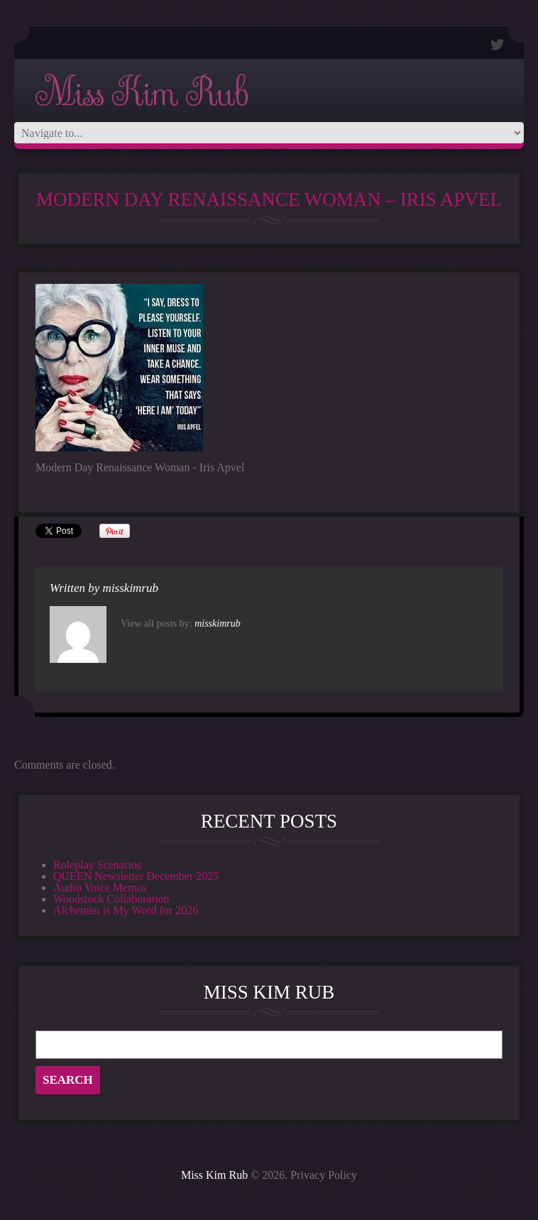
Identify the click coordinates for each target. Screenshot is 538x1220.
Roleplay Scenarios (97, 865)
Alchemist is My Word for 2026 (125, 910)
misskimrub (130, 588)
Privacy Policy (323, 1175)
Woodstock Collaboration (111, 899)
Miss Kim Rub (141, 93)
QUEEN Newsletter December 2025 (136, 876)
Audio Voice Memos (100, 887)
